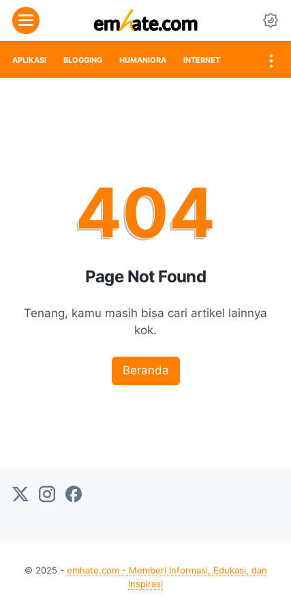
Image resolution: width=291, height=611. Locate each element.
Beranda (146, 370)
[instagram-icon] (47, 495)
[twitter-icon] (20, 495)
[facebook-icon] (73, 495)
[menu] (26, 20)
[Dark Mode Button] (270, 20)
